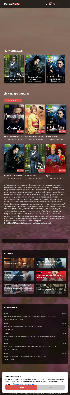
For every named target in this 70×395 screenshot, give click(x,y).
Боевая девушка (10, 359)
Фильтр (13, 100)
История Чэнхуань (11, 349)
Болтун (7, 339)
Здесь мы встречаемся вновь (14, 319)
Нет (51, 387)
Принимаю (21, 387)
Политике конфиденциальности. (23, 384)
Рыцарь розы (9, 329)
